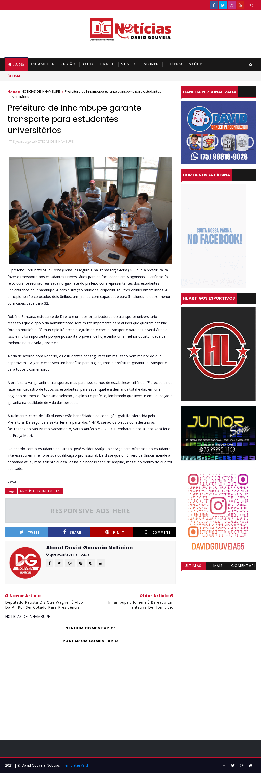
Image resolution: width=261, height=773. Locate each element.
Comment (157, 532)
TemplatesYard (75, 765)
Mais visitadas (218, 566)
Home (18, 64)
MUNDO (128, 64)
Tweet (29, 532)
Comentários (243, 566)
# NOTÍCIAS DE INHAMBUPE (40, 491)
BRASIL (107, 64)
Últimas (193, 565)
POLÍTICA (174, 64)
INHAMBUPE (42, 64)
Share (72, 532)
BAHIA (88, 64)
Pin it (114, 532)
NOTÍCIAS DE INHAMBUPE (41, 91)
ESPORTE (150, 64)
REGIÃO (67, 64)
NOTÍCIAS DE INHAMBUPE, (54, 141)
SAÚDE (195, 64)
